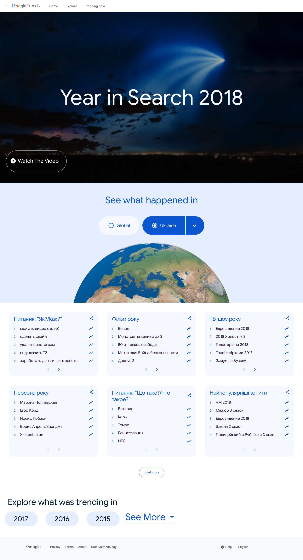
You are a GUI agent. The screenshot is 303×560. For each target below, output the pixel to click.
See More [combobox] (145, 517)
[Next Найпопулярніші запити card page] (255, 449)
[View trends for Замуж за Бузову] (286, 361)
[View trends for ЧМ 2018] (286, 402)
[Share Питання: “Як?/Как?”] (91, 319)
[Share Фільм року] (189, 319)
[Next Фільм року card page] (157, 369)
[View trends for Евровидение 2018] (286, 328)
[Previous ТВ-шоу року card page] (244, 369)
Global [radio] (119, 225)
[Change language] (258, 547)
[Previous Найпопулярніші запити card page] (244, 449)
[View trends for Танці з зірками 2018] (286, 353)
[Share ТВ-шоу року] (287, 319)
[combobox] (195, 225)
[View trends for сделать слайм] (91, 336)
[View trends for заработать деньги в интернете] (91, 361)
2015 (103, 518)
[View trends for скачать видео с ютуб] (91, 328)
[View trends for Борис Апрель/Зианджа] (91, 426)
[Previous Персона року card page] (48, 449)
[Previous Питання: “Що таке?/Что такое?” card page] (146, 449)
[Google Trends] (25, 6)
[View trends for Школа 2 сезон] (286, 426)
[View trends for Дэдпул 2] (188, 361)
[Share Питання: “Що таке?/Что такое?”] (189, 396)
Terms (69, 547)
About (82, 547)
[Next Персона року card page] (59, 449)
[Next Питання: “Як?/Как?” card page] (59, 369)
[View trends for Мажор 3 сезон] (286, 410)
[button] (54, 329)
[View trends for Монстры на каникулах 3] (188, 336)
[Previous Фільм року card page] (146, 369)
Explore (71, 6)
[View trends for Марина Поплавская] (91, 402)
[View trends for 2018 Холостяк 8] (286, 336)
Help (226, 547)
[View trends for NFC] (188, 441)
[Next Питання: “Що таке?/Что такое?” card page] (157, 449)
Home (53, 6)
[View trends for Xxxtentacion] (91, 434)
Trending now (95, 6)
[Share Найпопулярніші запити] (287, 393)
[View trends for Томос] (188, 425)
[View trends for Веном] (188, 328)
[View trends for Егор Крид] (91, 410)
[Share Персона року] (91, 393)
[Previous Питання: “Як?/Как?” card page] (48, 369)
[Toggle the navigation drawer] (6, 6)
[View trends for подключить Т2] (91, 353)
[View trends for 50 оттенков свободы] (188, 344)
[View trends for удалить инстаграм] (91, 344)
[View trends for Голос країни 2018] (286, 344)
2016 (62, 518)
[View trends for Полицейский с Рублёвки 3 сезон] (286, 434)
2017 (21, 518)
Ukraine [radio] (164, 225)
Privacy (55, 547)
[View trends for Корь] (188, 417)
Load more (151, 472)
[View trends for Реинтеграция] (188, 433)
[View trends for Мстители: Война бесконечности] (188, 353)
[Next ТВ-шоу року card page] (255, 369)
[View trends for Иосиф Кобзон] (91, 418)
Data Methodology (104, 547)
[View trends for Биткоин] (188, 409)
